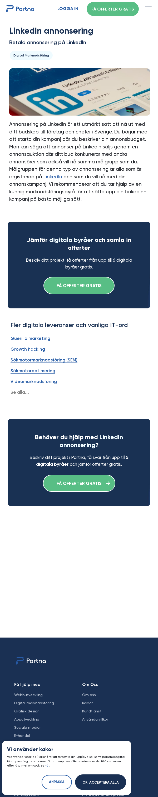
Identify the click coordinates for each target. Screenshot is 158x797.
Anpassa (57, 782)
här (47, 765)
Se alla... (20, 392)
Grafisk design (26, 711)
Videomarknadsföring (34, 381)
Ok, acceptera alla (100, 782)
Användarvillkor (95, 719)
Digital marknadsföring (34, 703)
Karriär (87, 703)
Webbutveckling (28, 695)
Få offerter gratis (112, 9)
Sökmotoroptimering (33, 370)
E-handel (22, 735)
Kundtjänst (91, 711)
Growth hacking (28, 349)
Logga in (67, 9)
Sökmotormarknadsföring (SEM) (44, 360)
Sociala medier (27, 727)
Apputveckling (26, 719)
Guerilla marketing (30, 338)
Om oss (89, 695)
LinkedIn (52, 177)
